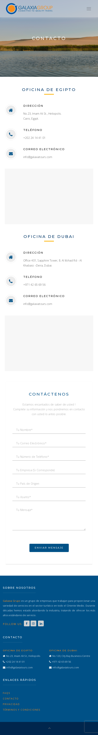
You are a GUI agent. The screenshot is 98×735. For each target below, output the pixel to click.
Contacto (11, 698)
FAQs (6, 693)
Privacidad (11, 704)
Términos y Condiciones (21, 709)
